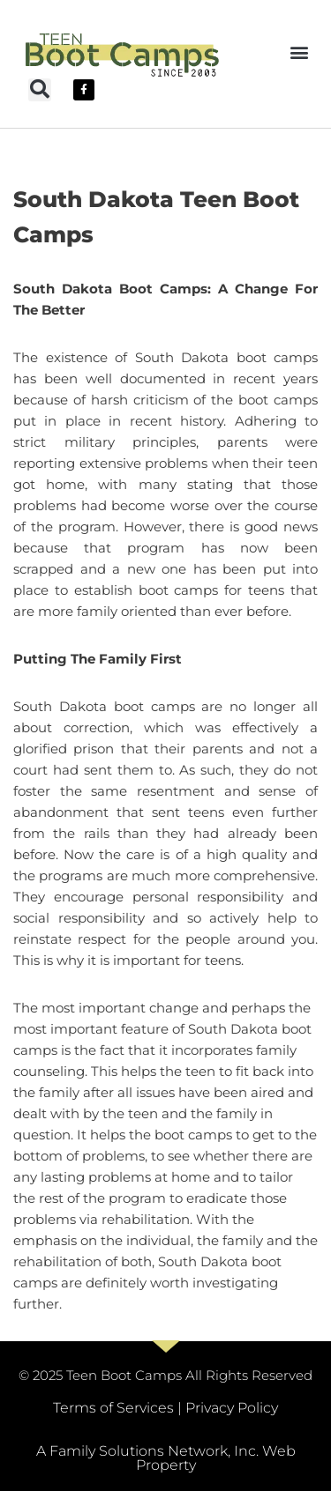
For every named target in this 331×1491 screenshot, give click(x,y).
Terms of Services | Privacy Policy (165, 1407)
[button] (298, 52)
